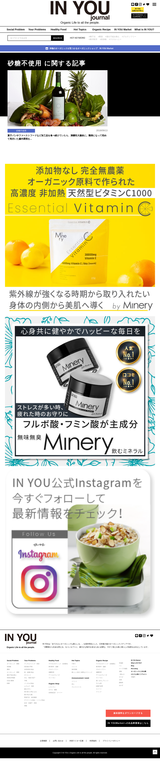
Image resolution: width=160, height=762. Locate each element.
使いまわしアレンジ (102, 680)
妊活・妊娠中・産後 (30, 703)
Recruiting (134, 668)
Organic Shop (54, 684)
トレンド (74, 666)
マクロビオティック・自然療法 (58, 663)
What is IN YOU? (136, 663)
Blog (132, 665)
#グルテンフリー (129, 36)
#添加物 (103, 39)
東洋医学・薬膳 (53, 666)
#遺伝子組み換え (112, 36)
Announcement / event (80, 678)
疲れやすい (27, 689)
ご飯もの (121, 674)
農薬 (8, 669)
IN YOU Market (135, 660)
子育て (74, 663)
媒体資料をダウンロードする (128, 713)
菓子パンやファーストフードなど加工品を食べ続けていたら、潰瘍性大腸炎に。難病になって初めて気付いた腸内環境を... (57, 137)
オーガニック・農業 (13, 663)
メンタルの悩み (29, 683)
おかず (121, 685)
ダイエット (27, 675)
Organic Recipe (102, 660)
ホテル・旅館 (53, 689)
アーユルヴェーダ (54, 675)
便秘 (25, 705)
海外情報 (74, 669)
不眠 (25, 680)
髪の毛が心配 (28, 694)
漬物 (120, 671)
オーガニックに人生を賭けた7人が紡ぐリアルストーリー (139, 674)
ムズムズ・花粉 (29, 686)
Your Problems (30, 660)
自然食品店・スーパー (55, 692)
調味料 (121, 682)
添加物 (9, 666)
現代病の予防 (28, 666)
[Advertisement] (129, 68)
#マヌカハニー (115, 39)
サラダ (121, 677)
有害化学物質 (11, 677)
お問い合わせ (58, 741)
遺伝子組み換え (11, 675)
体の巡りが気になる (30, 691)
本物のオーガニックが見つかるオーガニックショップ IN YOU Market (79, 48)
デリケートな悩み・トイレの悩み (34, 700)
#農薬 (100, 36)
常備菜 (121, 663)
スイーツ (99, 689)
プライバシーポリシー (111, 741)
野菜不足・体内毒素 (30, 697)
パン (120, 665)
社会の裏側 (10, 680)
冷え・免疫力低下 (29, 677)
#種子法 (92, 36)
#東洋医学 (93, 39)
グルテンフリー (53, 669)
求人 (73, 684)
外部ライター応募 (77, 741)
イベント (74, 681)
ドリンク (99, 691)
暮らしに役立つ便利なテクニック (82, 672)
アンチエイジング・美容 (31, 663)
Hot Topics (76, 660)
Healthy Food (54, 660)
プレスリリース (76, 687)
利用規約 (93, 741)
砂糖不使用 (99, 686)
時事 (8, 683)
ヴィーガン (52, 677)
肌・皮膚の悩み (29, 672)
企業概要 (43, 741)
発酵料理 (51, 672)
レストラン (52, 687)
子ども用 (99, 683)
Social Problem (13, 660)
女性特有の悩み (29, 669)
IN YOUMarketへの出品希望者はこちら (139, 16)
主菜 (120, 679)
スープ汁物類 (123, 668)
